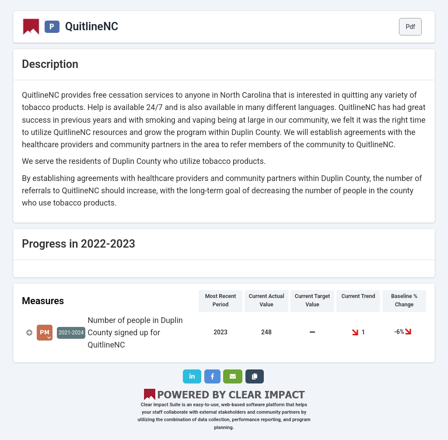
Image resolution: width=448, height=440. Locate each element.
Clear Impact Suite (161, 405)
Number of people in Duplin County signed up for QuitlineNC (135, 333)
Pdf (410, 26)
